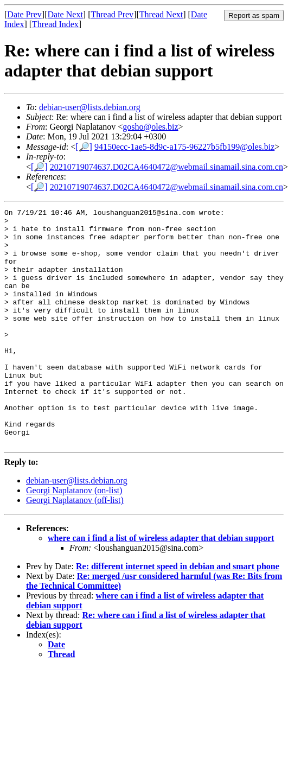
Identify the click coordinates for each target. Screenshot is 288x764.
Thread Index (55, 24)
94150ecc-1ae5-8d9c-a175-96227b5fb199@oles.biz (184, 146)
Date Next (65, 14)
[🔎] (83, 146)
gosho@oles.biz (150, 126)
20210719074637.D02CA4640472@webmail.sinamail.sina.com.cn (166, 166)
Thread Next (161, 14)
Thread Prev (112, 14)
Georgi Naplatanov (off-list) (75, 547)
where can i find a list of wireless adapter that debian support (161, 585)
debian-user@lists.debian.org (89, 107)
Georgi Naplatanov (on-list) (74, 537)
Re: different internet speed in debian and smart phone (177, 613)
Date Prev (24, 14)
